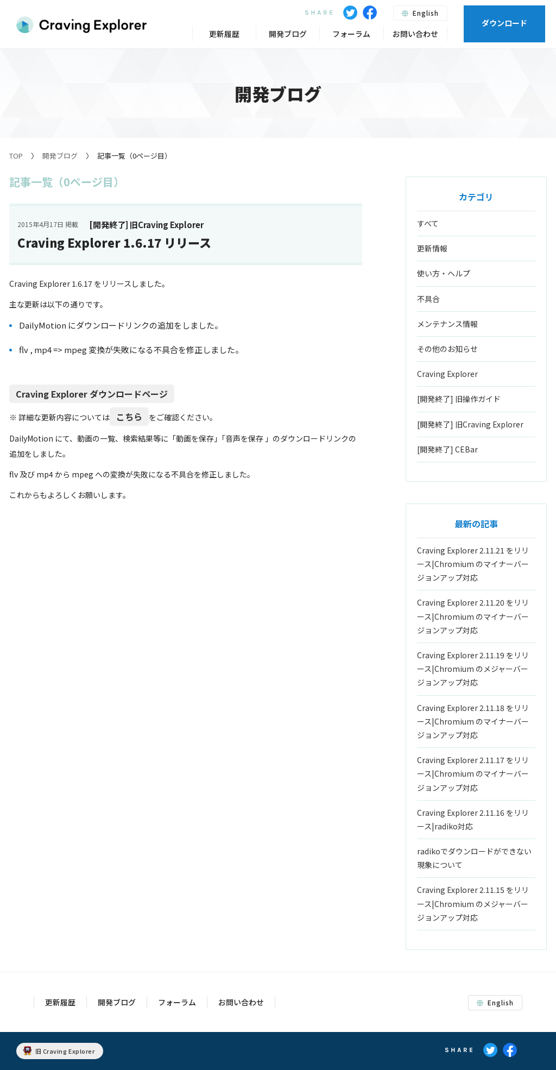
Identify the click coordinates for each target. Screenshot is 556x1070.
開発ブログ (60, 155)
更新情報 (432, 248)
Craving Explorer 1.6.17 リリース (114, 242)
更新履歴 (224, 33)
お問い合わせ (415, 33)
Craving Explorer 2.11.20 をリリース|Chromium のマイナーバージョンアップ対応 (473, 616)
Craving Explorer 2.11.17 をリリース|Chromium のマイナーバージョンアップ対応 (473, 773)
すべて (428, 223)
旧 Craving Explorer (58, 1050)
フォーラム (351, 33)
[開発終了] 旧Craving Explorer (470, 424)
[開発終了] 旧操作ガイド (459, 398)
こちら (129, 416)
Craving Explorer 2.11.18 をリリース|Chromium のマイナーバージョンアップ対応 (473, 721)
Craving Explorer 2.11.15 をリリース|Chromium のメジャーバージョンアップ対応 (473, 903)
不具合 (428, 298)
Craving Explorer (447, 373)
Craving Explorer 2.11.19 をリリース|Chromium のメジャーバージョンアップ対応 (473, 669)
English (420, 12)
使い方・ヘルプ (443, 273)
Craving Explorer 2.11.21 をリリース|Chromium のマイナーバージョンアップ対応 (473, 564)
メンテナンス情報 (447, 323)
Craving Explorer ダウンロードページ (92, 393)
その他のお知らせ (447, 348)
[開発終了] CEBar (447, 449)
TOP (16, 155)
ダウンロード (504, 22)
